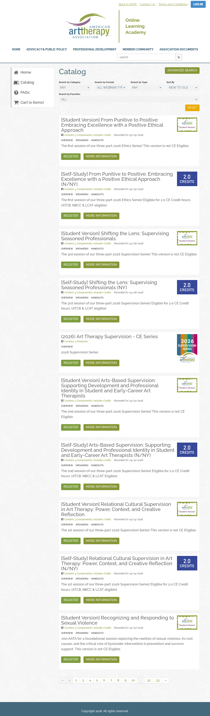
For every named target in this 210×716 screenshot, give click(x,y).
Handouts (97, 140)
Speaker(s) (82, 140)
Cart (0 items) (28, 102)
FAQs (21, 92)
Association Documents (179, 49)
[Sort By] (183, 88)
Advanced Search (182, 70)
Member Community (138, 49)
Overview (67, 140)
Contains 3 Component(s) (78, 135)
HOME (16, 49)
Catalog (23, 82)
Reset (192, 107)
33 (158, 680)
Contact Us (147, 4)
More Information (101, 156)
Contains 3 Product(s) (76, 341)
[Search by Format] (111, 88)
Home (22, 72)
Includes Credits (102, 135)
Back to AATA (128, 4)
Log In (198, 4)
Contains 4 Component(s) (78, 189)
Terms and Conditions (172, 4)
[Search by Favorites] (129, 99)
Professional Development (94, 49)
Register (71, 156)
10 (133, 680)
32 (149, 680)
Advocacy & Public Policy (46, 49)
